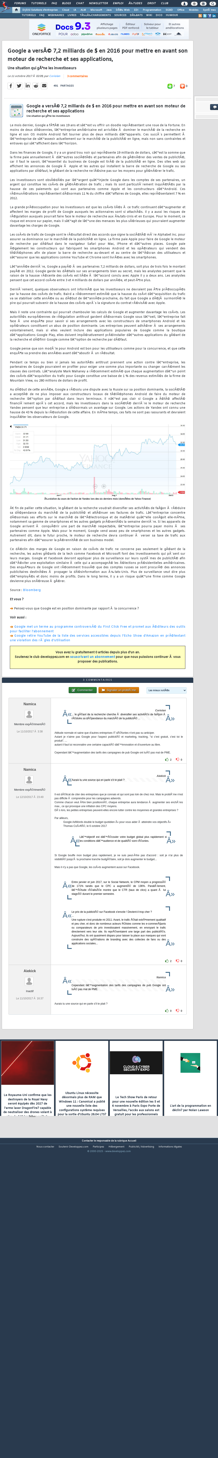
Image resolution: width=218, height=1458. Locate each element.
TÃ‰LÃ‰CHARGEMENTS (95, 15)
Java (108, 10)
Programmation (152, 10)
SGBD (169, 10)
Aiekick (30, 1093)
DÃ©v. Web (123, 10)
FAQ (54, 3)
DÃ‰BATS (136, 15)
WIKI (149, 15)
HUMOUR (172, 15)
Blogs (66, 3)
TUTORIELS (29, 15)
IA (74, 10)
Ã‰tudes (135, 3)
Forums (20, 3)
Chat (80, 3)
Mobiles (193, 10)
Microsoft (96, 10)
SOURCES (120, 15)
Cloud (65, 10)
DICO (159, 15)
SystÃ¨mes (209, 10)
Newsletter (98, 3)
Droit (151, 3)
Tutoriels (39, 3)
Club (164, 3)
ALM (83, 10)
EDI (136, 10)
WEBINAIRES (56, 15)
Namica (29, 826)
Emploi (118, 3)
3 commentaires (77, 117)
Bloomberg (32, 631)
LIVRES (72, 15)
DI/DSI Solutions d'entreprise (40, 10)
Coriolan (54, 117)
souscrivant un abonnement (92, 698)
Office (180, 10)
